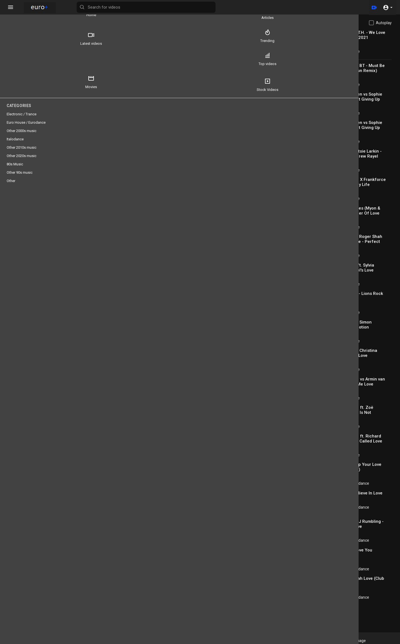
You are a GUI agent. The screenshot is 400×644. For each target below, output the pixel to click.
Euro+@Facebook (347, 640)
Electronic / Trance (359, 51)
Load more (342, 610)
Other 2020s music (21, 161)
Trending (53, 39)
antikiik (107, 204)
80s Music (114, 229)
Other (11, 186)
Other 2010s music (21, 153)
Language (378, 640)
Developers (298, 640)
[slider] (153, 128)
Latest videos (20, 39)
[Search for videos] (218, 7)
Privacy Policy (249, 640)
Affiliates (320, 640)
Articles (53, 13)
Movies (53, 64)
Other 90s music (19, 178)
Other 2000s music (21, 136)
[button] (387, 7)
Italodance (15, 145)
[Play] (87, 129)
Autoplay (384, 23)
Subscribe (270, 207)
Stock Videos (20, 90)
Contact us (275, 640)
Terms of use (221, 640)
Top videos (20, 64)
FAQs (201, 640)
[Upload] (373, 7)
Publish (273, 278)
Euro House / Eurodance (364, 483)
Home (19, 13)
